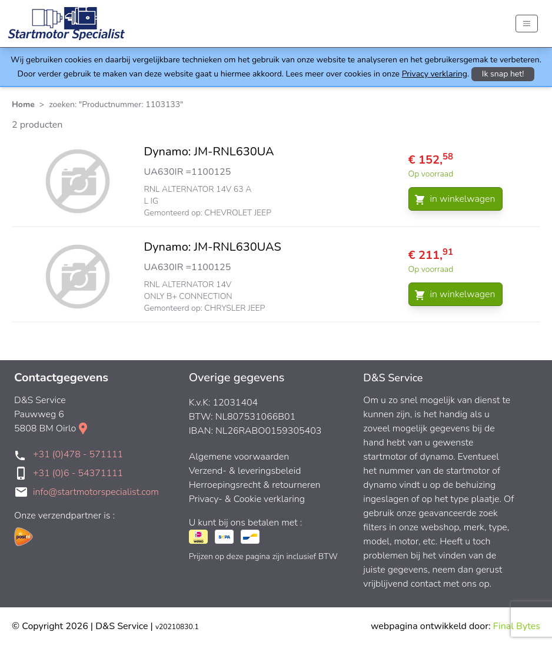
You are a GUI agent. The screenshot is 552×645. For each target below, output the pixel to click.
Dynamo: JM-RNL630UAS (212, 247)
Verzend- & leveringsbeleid (245, 470)
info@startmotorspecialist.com (96, 492)
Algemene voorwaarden (239, 456)
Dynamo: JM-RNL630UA (209, 151)
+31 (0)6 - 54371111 (78, 473)
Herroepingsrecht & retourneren (255, 484)
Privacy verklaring (434, 73)
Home (23, 104)
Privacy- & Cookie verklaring (247, 499)
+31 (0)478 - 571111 (78, 454)
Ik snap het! (503, 73)
